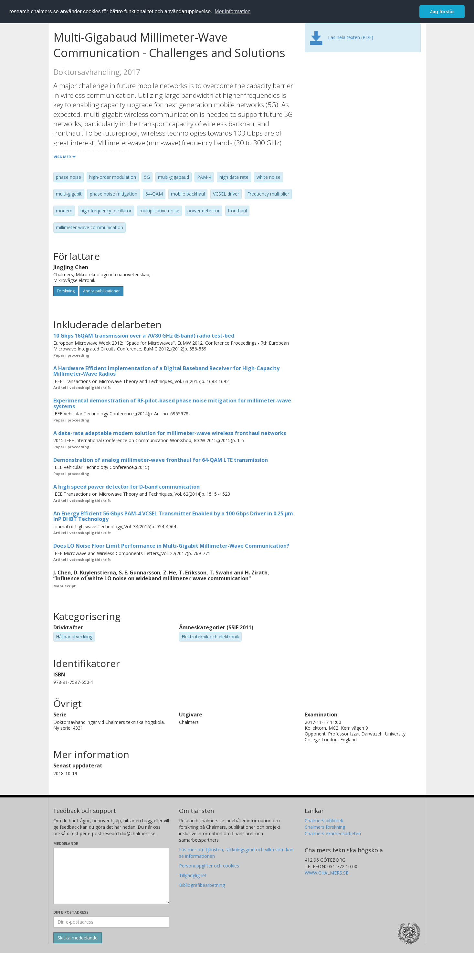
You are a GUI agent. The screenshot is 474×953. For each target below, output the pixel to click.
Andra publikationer (101, 291)
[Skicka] (77, 937)
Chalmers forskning (325, 827)
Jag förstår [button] (442, 11)
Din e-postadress (71, 912)
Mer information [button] (232, 11)
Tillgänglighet (192, 875)
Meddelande (65, 843)
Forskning (66, 291)
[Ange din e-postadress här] (111, 922)
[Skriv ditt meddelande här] (111, 876)
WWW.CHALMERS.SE (326, 873)
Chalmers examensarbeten (333, 833)
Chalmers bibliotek (324, 820)
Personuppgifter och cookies (209, 866)
